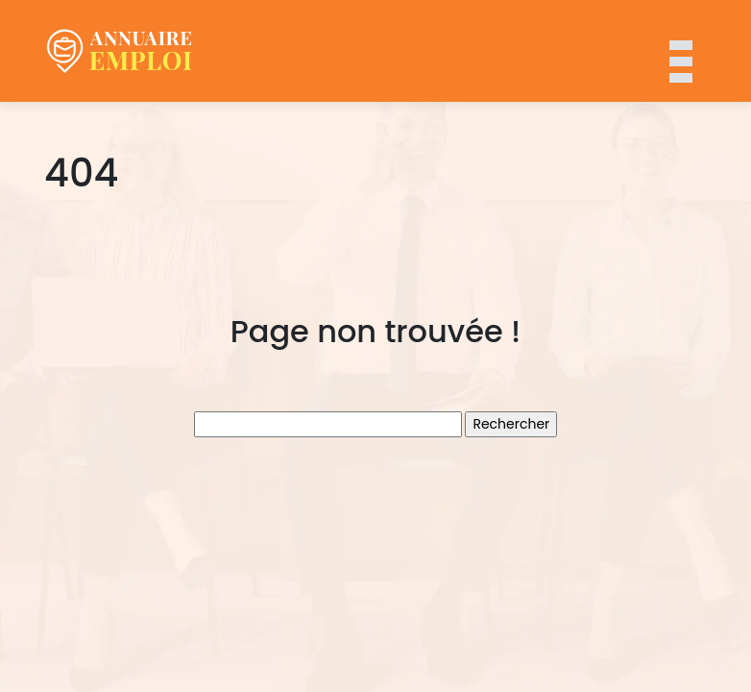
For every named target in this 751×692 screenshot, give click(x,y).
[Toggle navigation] (680, 51)
